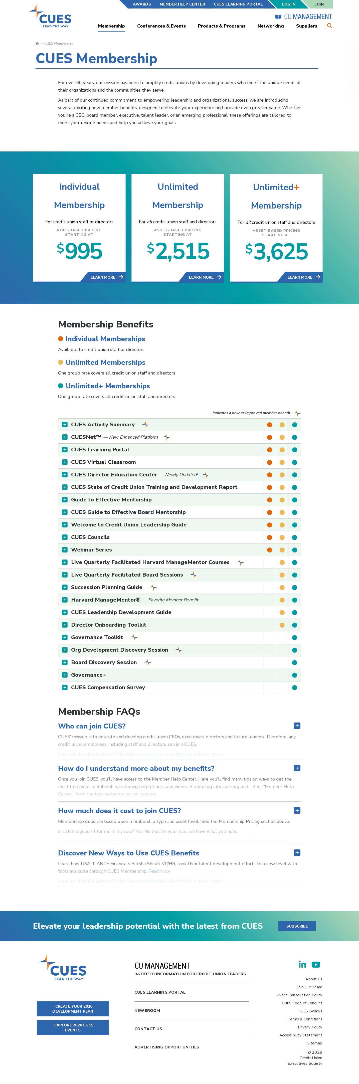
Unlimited (178, 187)
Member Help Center (182, 4)
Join (319, 4)
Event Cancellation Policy (299, 995)
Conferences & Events (161, 26)
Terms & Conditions (305, 1019)
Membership (111, 26)
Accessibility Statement (300, 1035)
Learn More (103, 277)
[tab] (179, 425)
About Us (313, 979)
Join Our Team (309, 987)
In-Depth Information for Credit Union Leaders (190, 970)
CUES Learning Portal (238, 4)
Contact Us (148, 1029)
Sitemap (314, 1043)
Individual (79, 187)
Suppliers (306, 26)
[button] (179, 425)
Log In (288, 4)
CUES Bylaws (310, 1011)
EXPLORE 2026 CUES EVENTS (72, 1028)
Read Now (159, 871)
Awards (142, 4)
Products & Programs (221, 26)
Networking (271, 26)
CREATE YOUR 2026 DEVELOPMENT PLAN (72, 1009)
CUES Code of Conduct (302, 1003)
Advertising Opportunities (166, 1047)
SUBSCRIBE (297, 926)
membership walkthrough (166, 754)
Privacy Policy (310, 1027)
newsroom (147, 1010)
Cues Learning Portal (160, 992)
